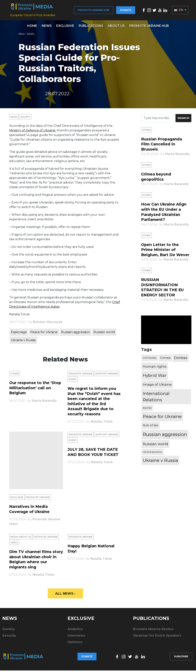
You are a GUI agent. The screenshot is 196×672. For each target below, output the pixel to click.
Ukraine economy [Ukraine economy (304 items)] (152, 452)
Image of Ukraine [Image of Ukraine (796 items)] (157, 385)
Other (14, 375)
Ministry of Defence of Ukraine (32, 132)
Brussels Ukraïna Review (153, 630)
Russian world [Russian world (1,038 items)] (155, 444)
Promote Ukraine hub (93, 11)
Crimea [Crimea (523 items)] (165, 358)
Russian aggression (75, 334)
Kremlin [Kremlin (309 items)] (147, 408)
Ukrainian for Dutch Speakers (157, 637)
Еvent (72, 381)
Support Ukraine (106, 375)
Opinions (75, 643)
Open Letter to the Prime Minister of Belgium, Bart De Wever (165, 250)
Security (9, 637)
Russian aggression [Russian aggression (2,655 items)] (165, 434)
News (47, 28)
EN (179, 11)
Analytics (75, 630)
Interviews (76, 637)
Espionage (19, 334)
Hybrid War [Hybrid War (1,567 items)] (155, 375)
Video (14, 544)
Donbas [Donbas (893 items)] (180, 358)
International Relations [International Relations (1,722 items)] (156, 397)
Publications (91, 28)
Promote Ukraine (80, 375)
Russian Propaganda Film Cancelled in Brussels (162, 146)
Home (32, 28)
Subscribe (181, 657)
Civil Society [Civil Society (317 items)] (150, 358)
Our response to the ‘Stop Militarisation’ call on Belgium (35, 390)
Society (31, 35)
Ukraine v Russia (23, 342)
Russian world (104, 334)
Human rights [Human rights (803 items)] (155, 367)
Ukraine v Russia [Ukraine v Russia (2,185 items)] (160, 460)
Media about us (20, 538)
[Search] (158, 120)
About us (116, 28)
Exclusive (65, 28)
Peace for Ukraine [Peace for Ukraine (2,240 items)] (162, 417)
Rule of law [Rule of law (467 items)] (150, 425)
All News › (65, 595)
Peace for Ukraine (44, 334)
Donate (125, 11)
